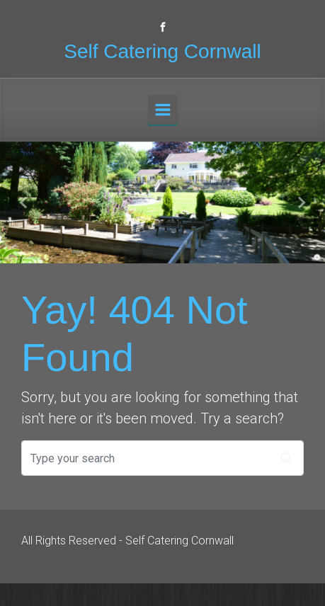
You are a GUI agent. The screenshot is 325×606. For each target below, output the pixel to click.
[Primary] (163, 110)
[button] (24, 202)
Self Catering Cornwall (162, 51)
